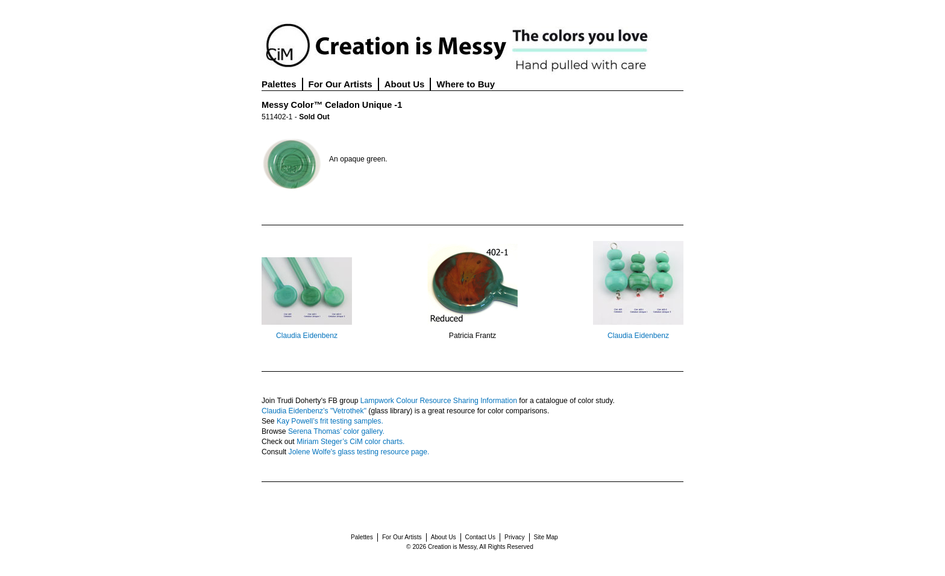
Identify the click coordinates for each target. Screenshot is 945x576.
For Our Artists (340, 84)
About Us (405, 84)
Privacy (514, 537)
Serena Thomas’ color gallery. (336, 431)
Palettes (279, 84)
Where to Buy (465, 84)
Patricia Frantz (472, 335)
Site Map (546, 537)
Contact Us (480, 537)
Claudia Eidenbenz (307, 335)
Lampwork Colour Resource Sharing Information (438, 400)
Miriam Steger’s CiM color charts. (350, 441)
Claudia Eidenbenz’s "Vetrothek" (314, 411)
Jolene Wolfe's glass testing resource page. (359, 452)
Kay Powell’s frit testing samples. (330, 421)
